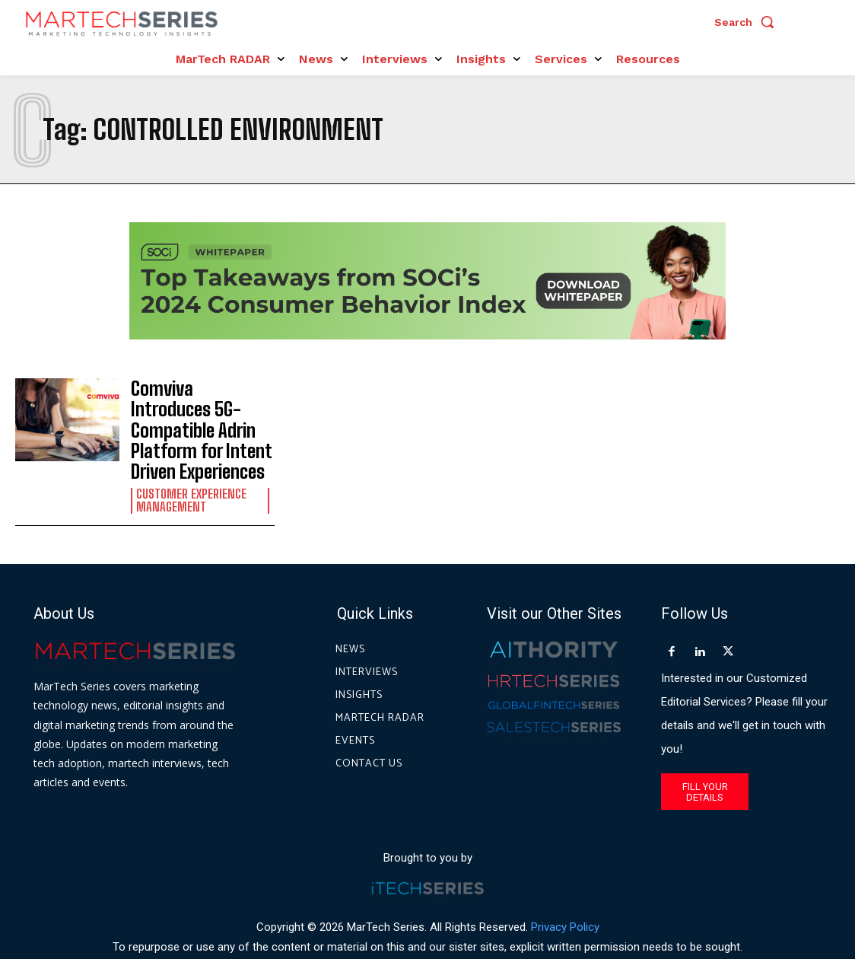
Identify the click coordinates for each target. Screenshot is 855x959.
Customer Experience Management (189, 463)
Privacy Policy (565, 890)
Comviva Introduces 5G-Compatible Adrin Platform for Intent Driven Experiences (194, 412)
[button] (747, 22)
